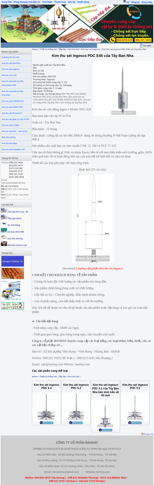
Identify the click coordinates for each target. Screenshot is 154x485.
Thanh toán (60, 1)
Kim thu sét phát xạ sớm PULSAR (12, 93)
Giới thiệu (47, 1)
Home (35, 49)
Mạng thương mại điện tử (27, 1)
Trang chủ (147, 434)
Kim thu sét (73, 49)
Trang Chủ (7, 1)
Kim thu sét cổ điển (10, 125)
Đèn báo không (8, 137)
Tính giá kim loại (16, 211)
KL (27, 211)
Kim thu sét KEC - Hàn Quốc (14, 131)
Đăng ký (135, 2)
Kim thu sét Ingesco (10, 69)
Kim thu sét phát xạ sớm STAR (15, 119)
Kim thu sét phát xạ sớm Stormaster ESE (12, 83)
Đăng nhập (146, 2)
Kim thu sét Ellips (9, 143)
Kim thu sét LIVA (9, 75)
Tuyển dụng (83, 1)
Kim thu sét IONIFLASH (12, 107)
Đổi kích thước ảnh (17, 245)
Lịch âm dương (12, 238)
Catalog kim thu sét (10, 57)
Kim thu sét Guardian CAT (13, 149)
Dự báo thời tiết (12, 231)
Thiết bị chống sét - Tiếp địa (53, 49)
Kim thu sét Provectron (12, 113)
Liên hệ (71, 1)
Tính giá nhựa (14, 218)
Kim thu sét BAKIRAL (11, 63)
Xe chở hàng (10, 225)
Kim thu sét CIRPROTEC (13, 101)
